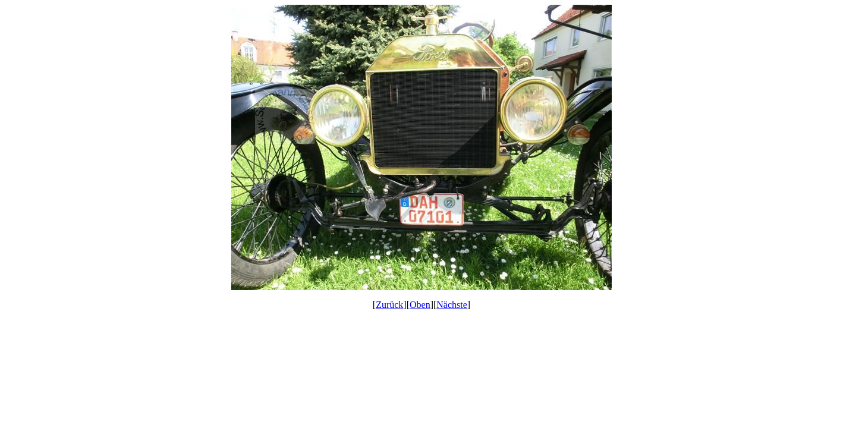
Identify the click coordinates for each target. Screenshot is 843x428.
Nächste (451, 305)
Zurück (389, 305)
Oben (420, 305)
